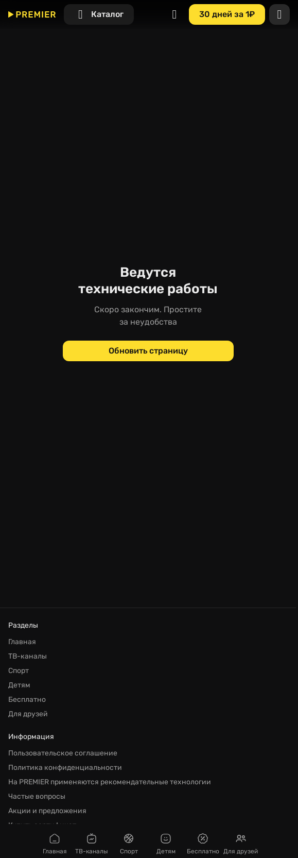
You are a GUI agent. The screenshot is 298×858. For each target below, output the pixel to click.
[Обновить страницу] (148, 351)
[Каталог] (99, 14)
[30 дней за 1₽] (227, 14)
